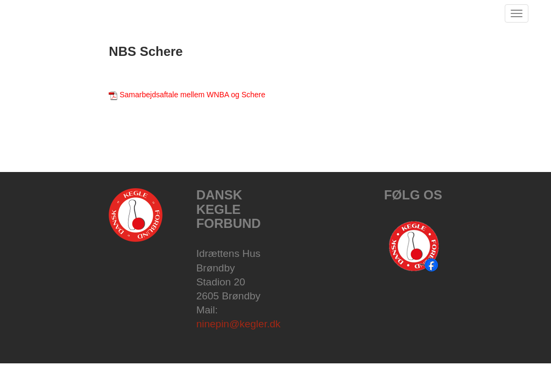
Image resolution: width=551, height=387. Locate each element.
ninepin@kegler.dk (238, 323)
